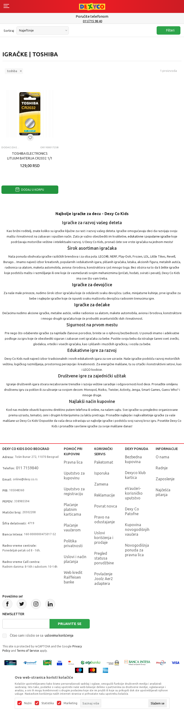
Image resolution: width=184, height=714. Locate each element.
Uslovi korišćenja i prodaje (103, 538)
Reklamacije (104, 495)
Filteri (167, 30)
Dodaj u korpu (29, 189)
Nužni (28, 703)
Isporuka (101, 473)
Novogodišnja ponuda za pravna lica (137, 550)
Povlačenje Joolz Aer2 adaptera (103, 579)
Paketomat (103, 462)
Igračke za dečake (92, 304)
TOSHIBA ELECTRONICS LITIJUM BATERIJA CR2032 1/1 (29, 156)
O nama (162, 457)
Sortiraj (9, 30)
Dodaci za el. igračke (10, 147)
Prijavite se (69, 624)
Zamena (101, 484)
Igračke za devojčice (92, 284)
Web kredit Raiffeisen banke (73, 577)
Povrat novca (105, 506)
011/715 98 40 (92, 21)
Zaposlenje (165, 479)
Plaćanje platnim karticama (72, 509)
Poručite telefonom (92, 16)
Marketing (70, 703)
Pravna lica (73, 462)
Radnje (162, 468)
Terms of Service (28, 650)
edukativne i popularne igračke (149, 236)
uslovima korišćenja (59, 635)
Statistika (47, 703)
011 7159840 (27, 468)
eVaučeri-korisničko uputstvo (134, 493)
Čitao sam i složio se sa (41, 635)
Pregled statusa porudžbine (104, 558)
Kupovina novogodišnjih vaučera (137, 529)
